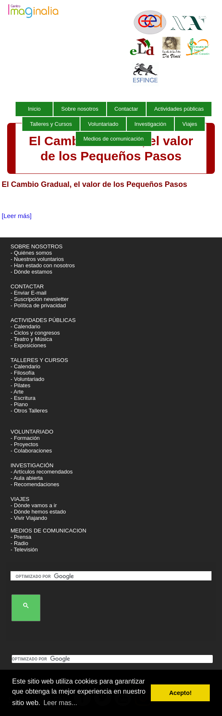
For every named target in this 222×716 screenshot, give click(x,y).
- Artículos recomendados (41, 471)
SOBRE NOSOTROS (37, 246)
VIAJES (21, 499)
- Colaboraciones (31, 450)
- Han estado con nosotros (43, 265)
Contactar (126, 109)
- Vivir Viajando (29, 518)
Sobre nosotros (79, 109)
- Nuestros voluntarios (37, 259)
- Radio (19, 543)
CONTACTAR (27, 286)
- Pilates (20, 385)
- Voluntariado (27, 379)
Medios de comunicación (113, 139)
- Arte (17, 392)
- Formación (25, 438)
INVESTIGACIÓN (33, 465)
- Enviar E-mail (28, 293)
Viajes (189, 124)
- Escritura (23, 398)
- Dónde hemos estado (38, 511)
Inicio (34, 109)
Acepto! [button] (180, 692)
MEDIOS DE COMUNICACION (48, 530)
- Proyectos (24, 444)
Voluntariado (103, 124)
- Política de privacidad (38, 305)
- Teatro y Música (31, 339)
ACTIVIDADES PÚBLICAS (43, 320)
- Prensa (21, 537)
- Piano (19, 404)
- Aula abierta (27, 478)
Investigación (150, 124)
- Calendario (25, 326)
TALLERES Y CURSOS (39, 360)
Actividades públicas (179, 109)
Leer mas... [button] (60, 702)
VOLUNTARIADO (33, 432)
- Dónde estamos (31, 272)
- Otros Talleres (29, 410)
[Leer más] (17, 215)
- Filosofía (23, 373)
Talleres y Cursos (51, 124)
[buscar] (113, 576)
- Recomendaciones (35, 484)
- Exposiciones (28, 345)
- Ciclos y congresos (35, 333)
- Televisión (24, 549)
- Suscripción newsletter (40, 299)
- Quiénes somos (31, 253)
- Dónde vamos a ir (34, 505)
